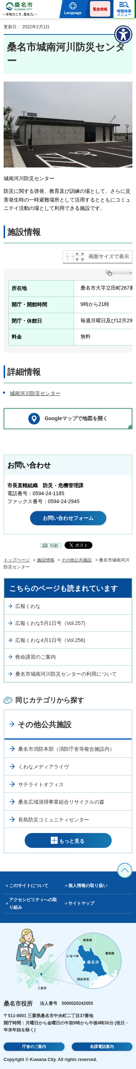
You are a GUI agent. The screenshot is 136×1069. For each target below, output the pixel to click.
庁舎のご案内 (34, 1046)
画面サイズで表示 (108, 256)
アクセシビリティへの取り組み (33, 903)
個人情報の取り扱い (87, 885)
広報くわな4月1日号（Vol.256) (50, 640)
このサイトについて (28, 885)
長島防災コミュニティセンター (53, 820)
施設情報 (45, 560)
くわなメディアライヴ (43, 767)
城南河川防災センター (35, 393)
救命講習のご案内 (35, 657)
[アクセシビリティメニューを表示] (123, 34)
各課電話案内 (102, 1046)
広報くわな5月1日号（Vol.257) (50, 623)
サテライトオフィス (41, 784)
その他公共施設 (76, 560)
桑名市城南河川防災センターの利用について (66, 674)
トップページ (17, 560)
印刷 (54, 545)
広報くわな (28, 606)
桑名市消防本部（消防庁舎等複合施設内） (66, 749)
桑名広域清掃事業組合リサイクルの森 (61, 802)
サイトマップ (81, 903)
